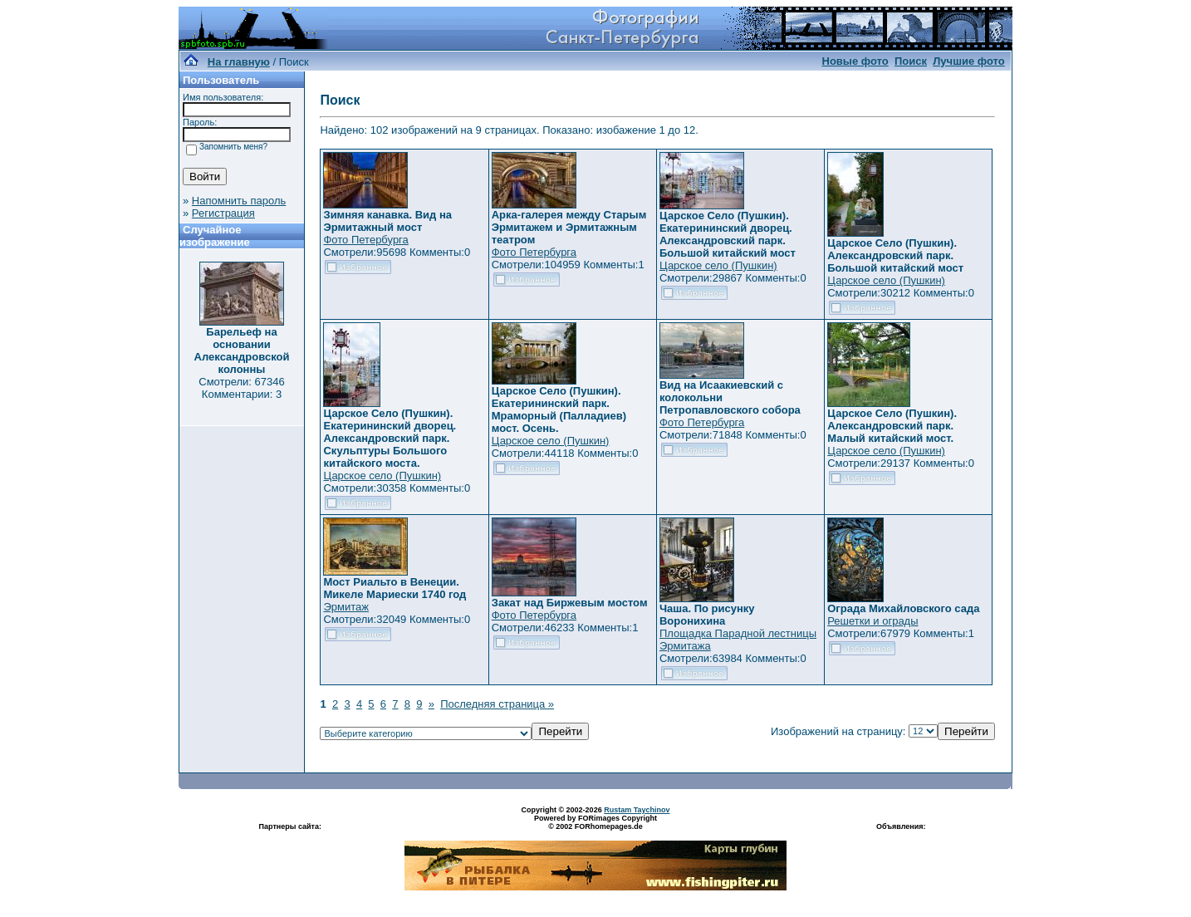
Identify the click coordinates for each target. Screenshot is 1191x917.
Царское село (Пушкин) (718, 265)
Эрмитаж (346, 607)
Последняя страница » (497, 704)
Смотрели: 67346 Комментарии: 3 (241, 387)
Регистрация (223, 213)
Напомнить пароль (239, 200)
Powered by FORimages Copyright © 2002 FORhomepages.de (595, 822)
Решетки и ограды (872, 621)
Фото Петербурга (365, 239)
